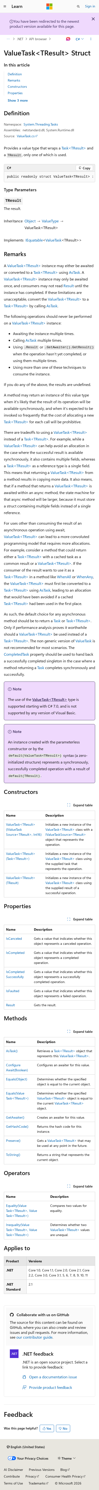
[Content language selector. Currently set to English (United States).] (26, 1447)
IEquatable (34, 239)
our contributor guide (34, 1337)
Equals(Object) (16, 1079)
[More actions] (91, 39)
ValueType (50, 220)
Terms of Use (13, 1483)
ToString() (13, 1154)
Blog (63, 1469)
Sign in (90, 6)
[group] (49, 177)
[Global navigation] (5, 6)
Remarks (14, 80)
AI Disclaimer (13, 1469)
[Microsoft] (49, 6)
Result (68, 285)
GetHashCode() (17, 1126)
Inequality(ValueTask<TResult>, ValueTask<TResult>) (21, 1229)
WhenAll (64, 576)
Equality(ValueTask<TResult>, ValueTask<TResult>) (21, 1210)
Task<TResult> (74, 147)
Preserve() (13, 1140)
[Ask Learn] (68, 39)
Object (30, 220)
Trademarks (37, 1483)
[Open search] (78, 6)
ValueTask (53, 239)
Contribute (12, 1476)
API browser (38, 39)
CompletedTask (16, 654)
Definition (15, 74)
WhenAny (85, 576)
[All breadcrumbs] (8, 39)
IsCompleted (15, 952)
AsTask (74, 272)
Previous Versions (42, 1469)
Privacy (30, 1476)
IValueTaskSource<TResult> (65, 834)
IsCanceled (14, 938)
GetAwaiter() (15, 1117)
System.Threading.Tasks (41, 124)
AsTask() (12, 1051)
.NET (20, 39)
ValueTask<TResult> (24, 265)
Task (57, 620)
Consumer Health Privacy (64, 1476)
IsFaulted (12, 991)
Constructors (17, 86)
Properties (15, 93)
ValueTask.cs (26, 136)
